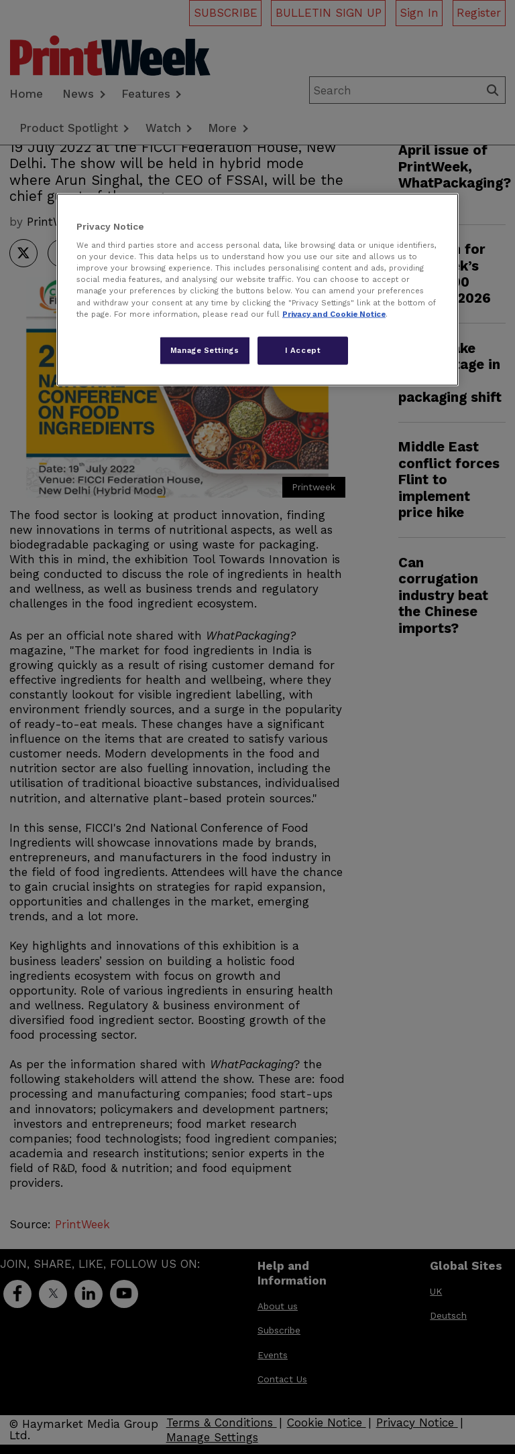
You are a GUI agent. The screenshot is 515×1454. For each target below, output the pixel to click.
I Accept (303, 349)
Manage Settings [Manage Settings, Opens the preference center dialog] (204, 349)
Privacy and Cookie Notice (334, 313)
